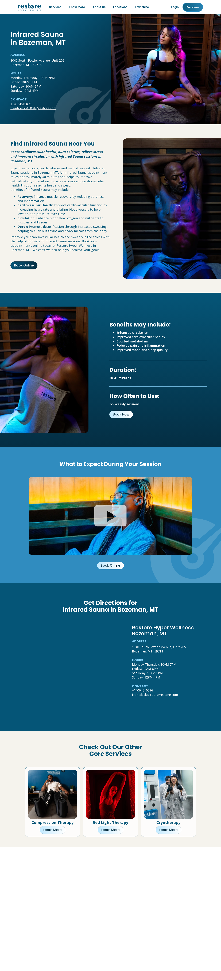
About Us (99, 7)
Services (55, 7)
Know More (77, 7)
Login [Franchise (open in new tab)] (175, 7)
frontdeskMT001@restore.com (33, 108)
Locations (120, 7)
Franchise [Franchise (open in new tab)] (142, 7)
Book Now (121, 414)
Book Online (24, 265)
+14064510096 (20, 104)
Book (193, 7)
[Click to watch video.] (110, 516)
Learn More (52, 830)
